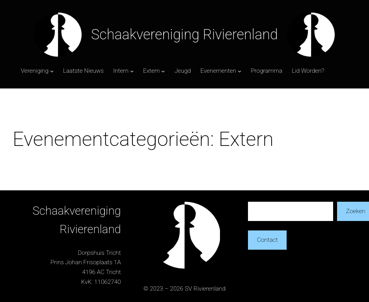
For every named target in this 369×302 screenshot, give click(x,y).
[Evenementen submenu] (239, 71)
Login (341, 70)
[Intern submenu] (132, 71)
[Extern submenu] (163, 71)
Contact (267, 239)
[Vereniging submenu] (52, 71)
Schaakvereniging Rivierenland (184, 34)
